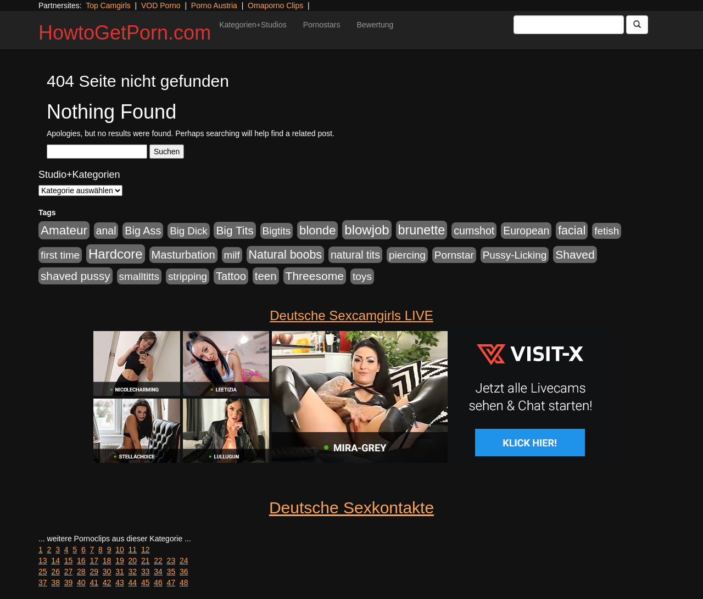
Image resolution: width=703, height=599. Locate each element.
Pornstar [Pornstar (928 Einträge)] (454, 255)
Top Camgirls (108, 5)
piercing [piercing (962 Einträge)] (407, 255)
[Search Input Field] (569, 24)
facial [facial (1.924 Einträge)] (571, 230)
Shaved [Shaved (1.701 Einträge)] (575, 254)
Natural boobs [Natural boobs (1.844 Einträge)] (285, 254)
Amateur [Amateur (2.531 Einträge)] (64, 230)
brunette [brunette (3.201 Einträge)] (421, 230)
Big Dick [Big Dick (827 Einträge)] (188, 231)
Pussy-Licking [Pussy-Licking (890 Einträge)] (515, 255)
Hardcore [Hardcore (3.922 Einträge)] (115, 254)
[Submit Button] (637, 24)
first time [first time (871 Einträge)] (60, 255)
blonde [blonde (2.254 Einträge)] (317, 230)
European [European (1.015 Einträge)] (526, 231)
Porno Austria (214, 5)
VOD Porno (161, 5)
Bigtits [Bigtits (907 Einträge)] (277, 231)
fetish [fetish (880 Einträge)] (606, 231)
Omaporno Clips (275, 5)
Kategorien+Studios (253, 24)
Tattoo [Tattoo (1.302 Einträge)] (231, 276)
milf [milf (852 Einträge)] (232, 255)
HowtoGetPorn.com (124, 32)
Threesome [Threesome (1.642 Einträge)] (315, 276)
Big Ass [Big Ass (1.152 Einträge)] (143, 231)
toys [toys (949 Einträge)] (362, 276)
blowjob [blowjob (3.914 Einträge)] (366, 229)
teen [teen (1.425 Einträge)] (266, 276)
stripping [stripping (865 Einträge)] (187, 276)
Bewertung (374, 24)
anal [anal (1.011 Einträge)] (106, 231)
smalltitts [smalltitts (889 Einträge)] (139, 276)
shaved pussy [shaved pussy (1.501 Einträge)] (75, 276)
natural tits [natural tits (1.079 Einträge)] (355, 255)
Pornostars (322, 24)
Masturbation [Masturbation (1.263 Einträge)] (183, 255)
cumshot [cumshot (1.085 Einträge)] (474, 231)
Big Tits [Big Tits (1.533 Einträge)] (234, 230)
